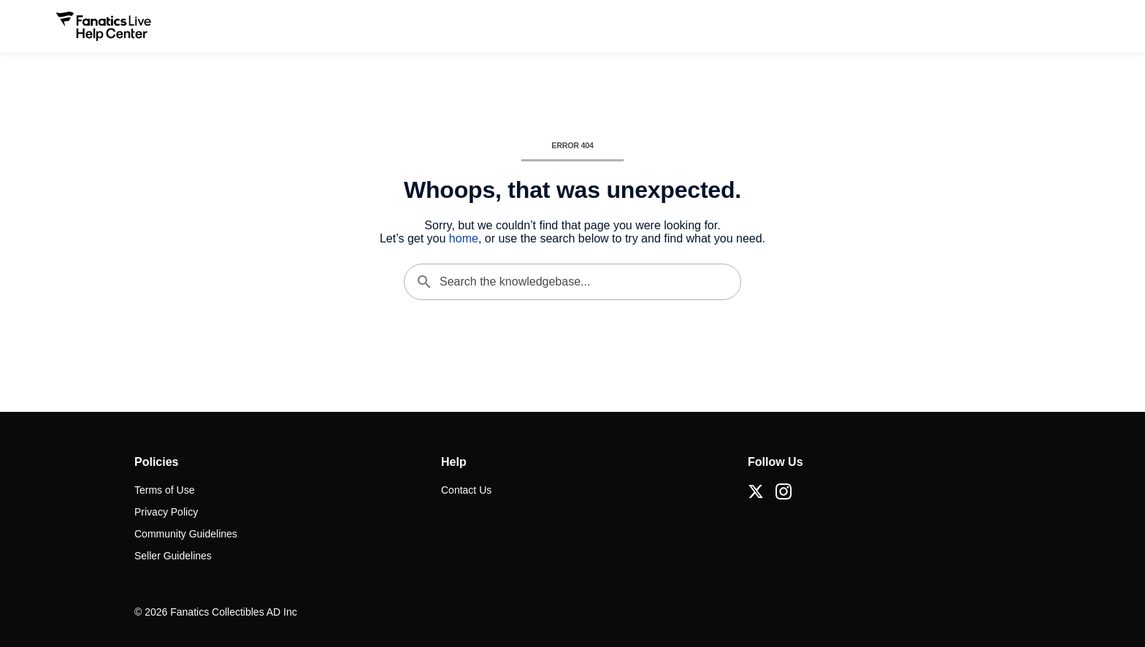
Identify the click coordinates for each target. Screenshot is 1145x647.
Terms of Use (164, 490)
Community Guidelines (185, 534)
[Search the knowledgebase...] (572, 282)
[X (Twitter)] (756, 491)
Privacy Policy (166, 512)
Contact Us (466, 490)
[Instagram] (784, 491)
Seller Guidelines (173, 556)
